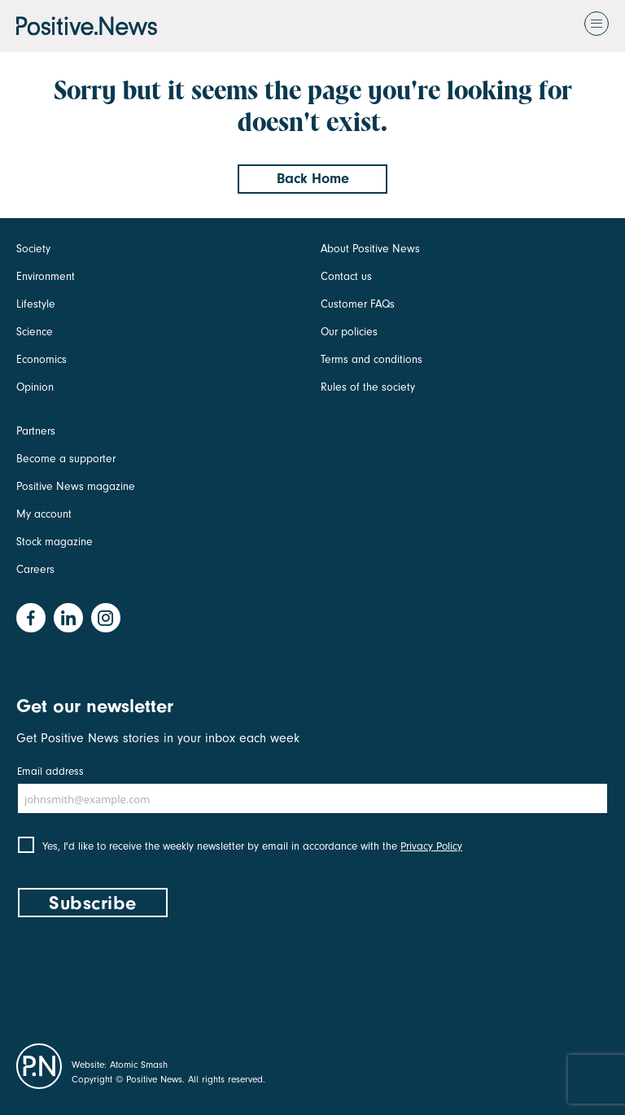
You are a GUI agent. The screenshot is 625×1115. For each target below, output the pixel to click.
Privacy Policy (431, 846)
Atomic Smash (139, 1064)
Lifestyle (35, 304)
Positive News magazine (75, 486)
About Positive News (370, 249)
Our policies (349, 332)
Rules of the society (368, 387)
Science (34, 332)
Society (33, 249)
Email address (50, 771)
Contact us (346, 276)
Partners (35, 431)
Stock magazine (54, 542)
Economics (41, 359)
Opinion (35, 387)
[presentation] (140, 976)
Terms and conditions (371, 359)
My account (44, 514)
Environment (45, 276)
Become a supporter (66, 459)
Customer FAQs (358, 304)
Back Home (313, 178)
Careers (35, 569)
